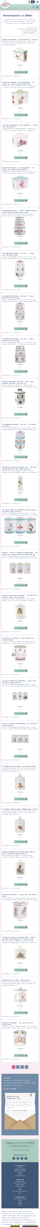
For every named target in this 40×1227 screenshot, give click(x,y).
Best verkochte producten (20, 1191)
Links (20, 1205)
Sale (20, 1188)
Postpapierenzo (20, 1197)
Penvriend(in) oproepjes (20, 1198)
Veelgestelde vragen (20, 1169)
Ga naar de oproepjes (20, 1110)
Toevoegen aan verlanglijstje (12, 75)
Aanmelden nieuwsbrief (19, 1149)
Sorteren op (31, 29)
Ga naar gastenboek (10, 1088)
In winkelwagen (20, 72)
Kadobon (20, 1203)
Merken (20, 1189)
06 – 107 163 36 (20, 1214)
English (20, 1172)
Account (20, 1167)
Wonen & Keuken (20, 1184)
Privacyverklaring (20, 1175)
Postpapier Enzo (20, 1181)
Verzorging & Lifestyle (20, 1183)
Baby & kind (20, 1186)
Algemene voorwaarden (20, 1170)
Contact (20, 1174)
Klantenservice (20, 1165)
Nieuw (20, 1193)
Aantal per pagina (29, 32)
